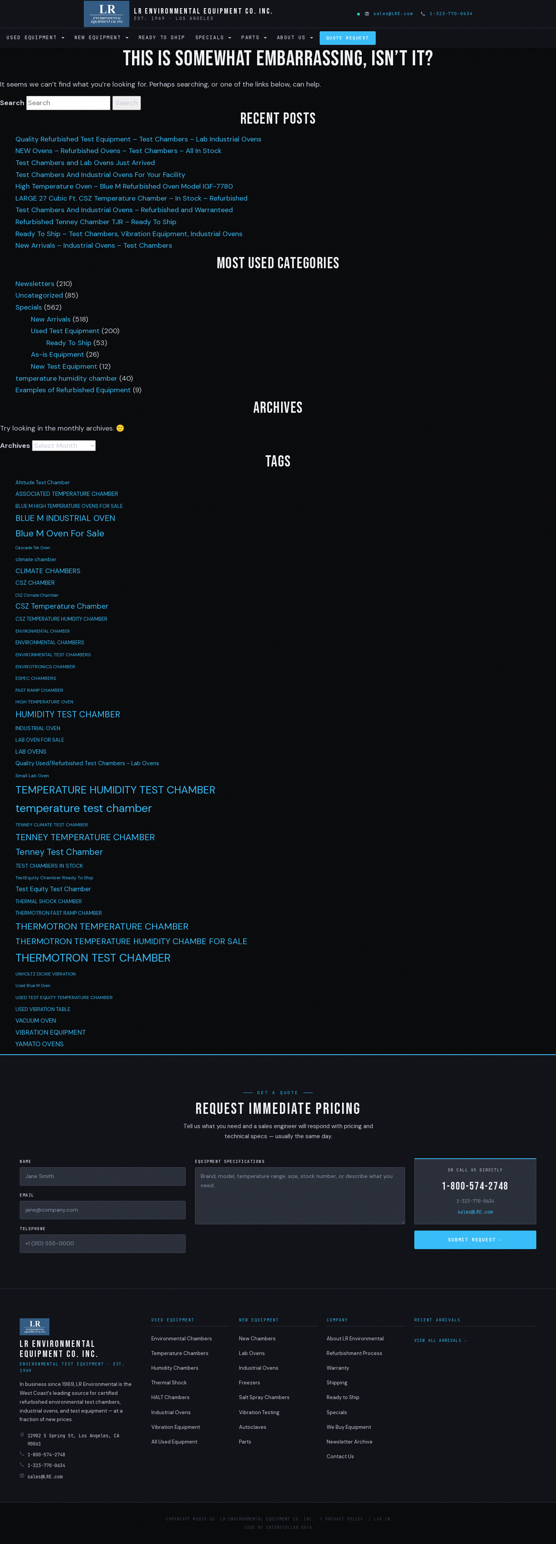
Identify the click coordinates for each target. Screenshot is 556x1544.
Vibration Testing (259, 1412)
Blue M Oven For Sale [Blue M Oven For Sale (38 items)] (59, 533)
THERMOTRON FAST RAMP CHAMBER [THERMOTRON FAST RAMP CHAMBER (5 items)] (58, 913)
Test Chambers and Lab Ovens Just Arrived (85, 162)
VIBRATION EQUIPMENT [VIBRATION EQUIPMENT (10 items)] (50, 1032)
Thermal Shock (169, 1382)
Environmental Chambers (181, 1338)
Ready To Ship (69, 342)
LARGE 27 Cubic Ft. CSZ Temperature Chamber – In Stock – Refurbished (131, 198)
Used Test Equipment (65, 330)
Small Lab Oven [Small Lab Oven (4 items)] (32, 776)
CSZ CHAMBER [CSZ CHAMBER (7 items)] (35, 583)
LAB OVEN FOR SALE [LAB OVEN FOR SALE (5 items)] (39, 740)
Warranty (338, 1368)
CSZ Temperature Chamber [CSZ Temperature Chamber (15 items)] (61, 606)
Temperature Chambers (179, 1353)
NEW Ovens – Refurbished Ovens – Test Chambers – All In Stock (118, 150)
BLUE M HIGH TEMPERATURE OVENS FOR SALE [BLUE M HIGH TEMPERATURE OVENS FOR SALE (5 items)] (69, 506)
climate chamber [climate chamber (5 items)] (35, 559)
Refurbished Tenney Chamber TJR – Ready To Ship (95, 221)
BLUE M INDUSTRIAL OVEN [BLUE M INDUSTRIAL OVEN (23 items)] (65, 518)
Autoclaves (252, 1427)
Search (12, 102)
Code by (253, 1527)
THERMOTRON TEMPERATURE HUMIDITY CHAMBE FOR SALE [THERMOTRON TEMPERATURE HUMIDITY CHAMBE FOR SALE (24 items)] (131, 941)
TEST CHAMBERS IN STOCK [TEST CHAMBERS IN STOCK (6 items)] (49, 865)
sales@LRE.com (389, 13)
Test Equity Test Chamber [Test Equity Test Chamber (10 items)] (53, 889)
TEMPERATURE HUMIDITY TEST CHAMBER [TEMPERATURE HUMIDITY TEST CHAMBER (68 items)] (115, 790)
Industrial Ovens (171, 1412)
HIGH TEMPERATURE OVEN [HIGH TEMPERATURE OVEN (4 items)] (44, 702)
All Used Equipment (174, 1441)
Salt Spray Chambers (264, 1397)
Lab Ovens (252, 1353)
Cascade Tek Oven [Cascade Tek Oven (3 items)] (32, 547)
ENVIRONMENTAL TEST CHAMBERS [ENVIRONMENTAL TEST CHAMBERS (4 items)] (53, 655)
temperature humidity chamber (66, 378)
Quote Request (347, 38)
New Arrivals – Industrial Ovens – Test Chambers (93, 245)
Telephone (33, 1228)
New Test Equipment (64, 366)
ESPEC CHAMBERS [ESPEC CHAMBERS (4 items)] (35, 678)
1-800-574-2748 (475, 1186)
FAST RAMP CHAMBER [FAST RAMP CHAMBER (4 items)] (39, 690)
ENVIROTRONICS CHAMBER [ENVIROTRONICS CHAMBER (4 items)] (45, 667)
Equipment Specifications (229, 1161)
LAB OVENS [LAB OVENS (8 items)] (30, 752)
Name (25, 1161)
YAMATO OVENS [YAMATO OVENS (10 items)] (39, 1044)
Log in (382, 1519)
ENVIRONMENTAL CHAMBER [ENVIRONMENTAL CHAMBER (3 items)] (42, 631)
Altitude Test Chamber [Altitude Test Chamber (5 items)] (42, 482)
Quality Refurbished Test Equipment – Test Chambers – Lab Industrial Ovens (138, 139)
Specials (213, 37)
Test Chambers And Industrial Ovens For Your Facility (100, 174)
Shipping (337, 1382)
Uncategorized (39, 295)
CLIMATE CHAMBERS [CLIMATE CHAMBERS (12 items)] (47, 571)
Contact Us (340, 1456)
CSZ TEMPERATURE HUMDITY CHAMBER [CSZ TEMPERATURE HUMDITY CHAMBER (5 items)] (61, 619)
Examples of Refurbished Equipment (73, 390)
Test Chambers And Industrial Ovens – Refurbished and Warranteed (124, 209)
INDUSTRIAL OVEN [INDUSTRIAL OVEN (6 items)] (37, 728)
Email (27, 1195)
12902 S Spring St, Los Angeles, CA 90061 (69, 1439)
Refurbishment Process (354, 1353)
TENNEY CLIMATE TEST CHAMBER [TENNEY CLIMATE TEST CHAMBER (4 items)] (51, 825)
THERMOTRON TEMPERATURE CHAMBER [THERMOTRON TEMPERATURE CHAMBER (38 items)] (101, 926)
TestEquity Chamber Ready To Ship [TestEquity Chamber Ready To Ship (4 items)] (54, 878)
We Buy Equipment (349, 1427)
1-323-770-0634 (447, 13)
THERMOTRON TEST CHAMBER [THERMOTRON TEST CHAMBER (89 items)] (93, 957)
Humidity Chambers (174, 1368)
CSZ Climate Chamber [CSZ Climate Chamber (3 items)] (36, 595)
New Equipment (102, 37)
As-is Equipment (57, 354)
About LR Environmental (355, 1338)
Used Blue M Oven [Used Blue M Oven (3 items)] (33, 985)
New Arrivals (51, 319)
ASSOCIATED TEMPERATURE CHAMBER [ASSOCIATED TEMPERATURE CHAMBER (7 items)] (66, 494)
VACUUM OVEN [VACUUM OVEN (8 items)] (35, 1021)
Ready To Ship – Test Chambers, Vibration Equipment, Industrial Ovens (128, 233)
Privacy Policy (344, 1519)
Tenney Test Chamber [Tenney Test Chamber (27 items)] (59, 852)
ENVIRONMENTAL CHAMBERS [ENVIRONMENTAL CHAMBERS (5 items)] (49, 642)
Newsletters (34, 283)
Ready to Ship (162, 37)
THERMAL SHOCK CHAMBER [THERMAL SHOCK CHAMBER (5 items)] (48, 901)
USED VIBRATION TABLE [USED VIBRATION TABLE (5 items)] (42, 1009)
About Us (295, 37)
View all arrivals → (440, 1340)
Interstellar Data (289, 1527)
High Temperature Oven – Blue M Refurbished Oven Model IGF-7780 (124, 186)
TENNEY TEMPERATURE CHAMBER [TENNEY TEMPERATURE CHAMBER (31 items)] (85, 837)
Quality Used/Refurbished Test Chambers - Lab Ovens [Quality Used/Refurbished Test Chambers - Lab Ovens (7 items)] (87, 763)
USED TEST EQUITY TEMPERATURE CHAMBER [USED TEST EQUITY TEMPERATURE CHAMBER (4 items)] (64, 997)
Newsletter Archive (350, 1441)
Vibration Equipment (175, 1427)
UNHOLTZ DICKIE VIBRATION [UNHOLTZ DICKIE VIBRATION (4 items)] (45, 974)
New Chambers (257, 1338)
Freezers (249, 1382)
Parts (254, 37)
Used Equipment (35, 37)
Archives (15, 445)
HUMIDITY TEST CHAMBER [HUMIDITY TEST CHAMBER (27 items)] (67, 714)
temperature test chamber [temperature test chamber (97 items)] (83, 808)
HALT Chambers (170, 1397)
